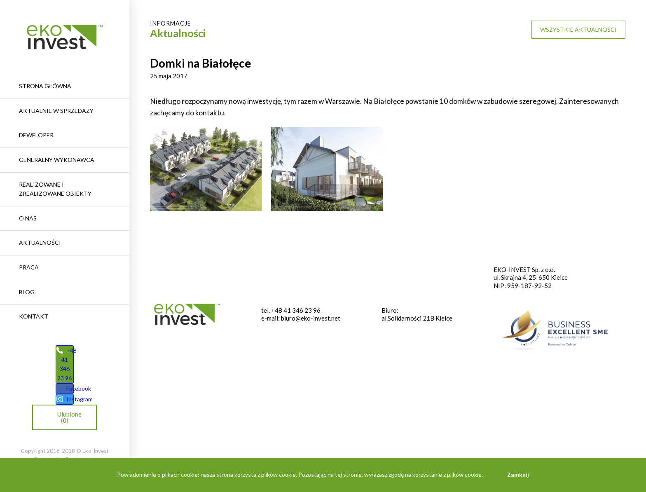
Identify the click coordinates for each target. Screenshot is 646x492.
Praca (29, 267)
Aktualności (40, 242)
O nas (28, 218)
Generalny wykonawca (56, 159)
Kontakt (33, 316)
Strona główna (45, 85)
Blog (27, 291)
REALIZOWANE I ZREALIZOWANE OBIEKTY (55, 189)
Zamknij (518, 474)
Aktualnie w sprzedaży (56, 110)
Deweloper (36, 134)
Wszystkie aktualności (578, 29)
